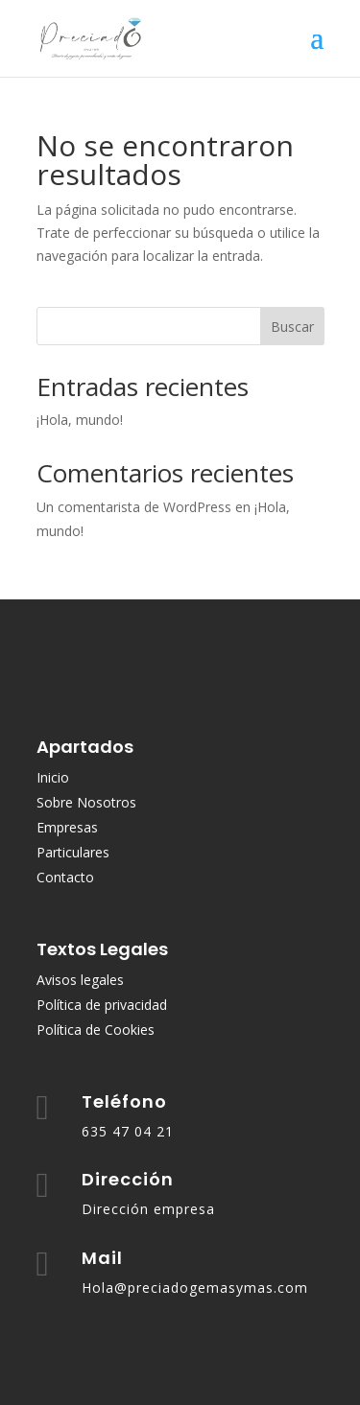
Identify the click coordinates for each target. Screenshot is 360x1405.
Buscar (292, 326)
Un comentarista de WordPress (133, 507)
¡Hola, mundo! (79, 419)
